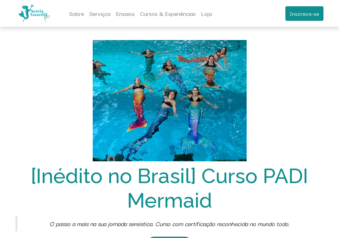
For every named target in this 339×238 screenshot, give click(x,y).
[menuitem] (77, 13)
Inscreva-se (304, 13)
